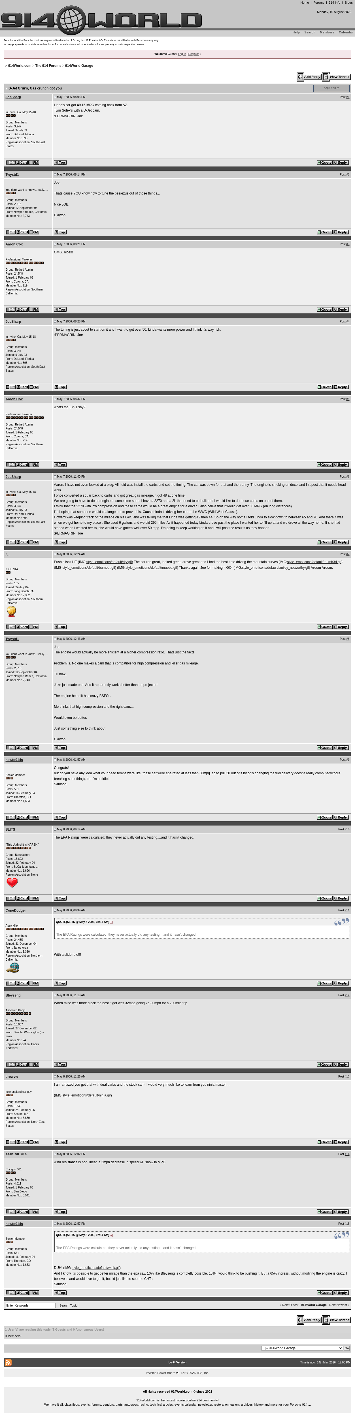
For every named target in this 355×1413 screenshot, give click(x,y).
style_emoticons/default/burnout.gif (89, 568)
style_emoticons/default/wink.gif (96, 1268)
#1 (347, 97)
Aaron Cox (14, 244)
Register (193, 53)
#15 (347, 1223)
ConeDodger (16, 910)
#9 (347, 759)
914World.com (19, 66)
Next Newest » (339, 1305)
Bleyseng (13, 995)
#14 (347, 1154)
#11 (347, 910)
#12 (347, 995)
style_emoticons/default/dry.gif (109, 562)
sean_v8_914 (16, 1154)
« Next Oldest (289, 1305)
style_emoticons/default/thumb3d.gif (314, 562)
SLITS (10, 829)
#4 (347, 321)
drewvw (12, 1077)
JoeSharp (13, 97)
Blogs (349, 2)
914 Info (334, 2)
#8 (347, 638)
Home (304, 2)
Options (330, 87)
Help (296, 32)
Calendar (346, 32)
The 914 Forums (48, 66)
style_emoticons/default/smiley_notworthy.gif (275, 568)
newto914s (14, 760)
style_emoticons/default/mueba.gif (151, 568)
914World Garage (79, 66)
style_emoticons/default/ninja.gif (87, 1095)
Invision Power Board (160, 1372)
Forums (318, 2)
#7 (347, 554)
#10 (347, 829)
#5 (347, 399)
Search (309, 32)
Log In (182, 53)
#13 (347, 1076)
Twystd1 (12, 175)
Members (327, 32)
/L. (8, 554)
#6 (347, 476)
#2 (347, 174)
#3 (347, 244)
